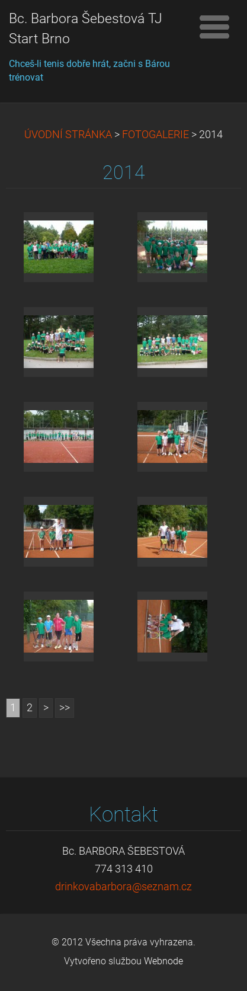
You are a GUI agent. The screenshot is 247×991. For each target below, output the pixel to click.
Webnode (163, 961)
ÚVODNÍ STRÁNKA (68, 134)
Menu (214, 26)
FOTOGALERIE (155, 134)
